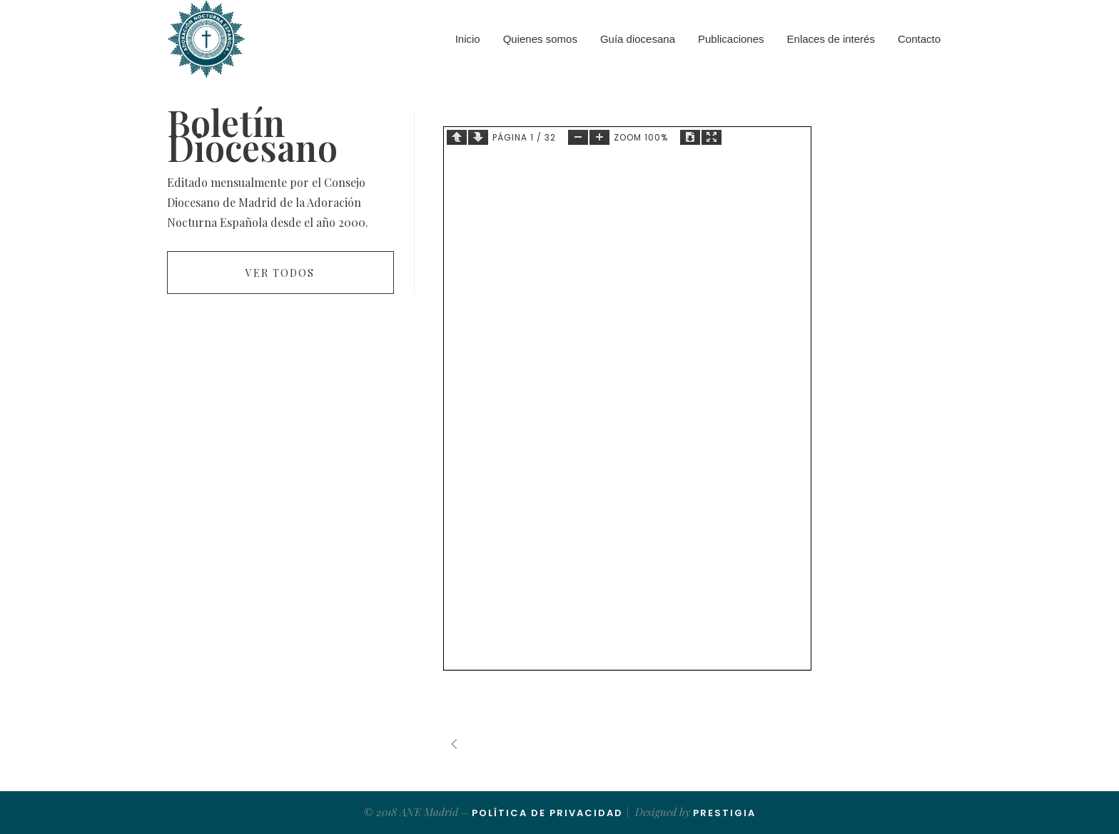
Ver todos (280, 273)
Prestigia (724, 813)
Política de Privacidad (547, 813)
